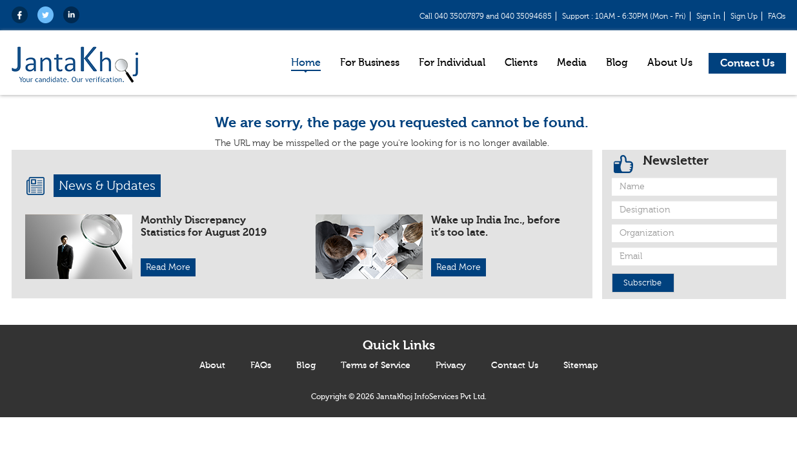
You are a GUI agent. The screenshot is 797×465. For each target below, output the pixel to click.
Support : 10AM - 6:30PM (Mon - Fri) (624, 16)
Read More (168, 267)
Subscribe (642, 282)
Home (306, 62)
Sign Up (744, 16)
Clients (521, 62)
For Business (369, 62)
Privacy (451, 365)
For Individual (452, 62)
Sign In (708, 16)
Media (572, 62)
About (212, 365)
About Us (669, 62)
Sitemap (580, 365)
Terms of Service (375, 365)
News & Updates (107, 185)
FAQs (776, 16)
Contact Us (747, 63)
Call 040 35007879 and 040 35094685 (485, 16)
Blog (617, 62)
